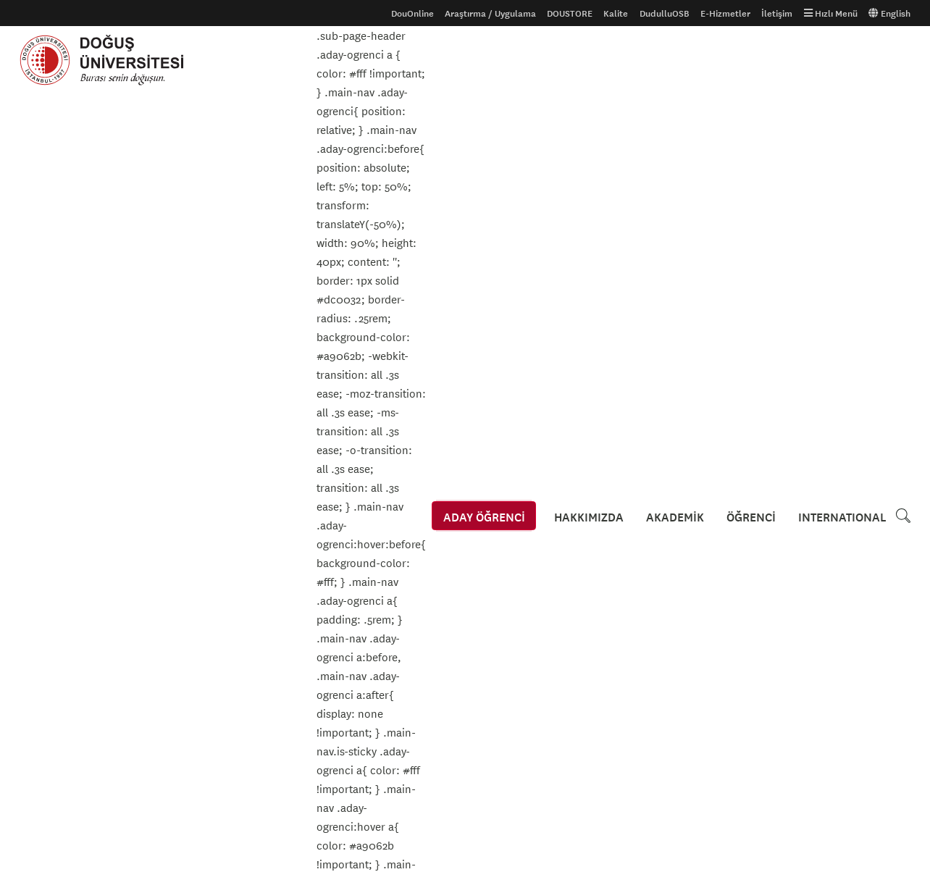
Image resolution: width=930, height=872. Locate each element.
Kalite (615, 13)
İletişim (776, 13)
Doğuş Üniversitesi (109, 60)
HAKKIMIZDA (595, 60)
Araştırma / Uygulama (490, 13)
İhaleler (340, 616)
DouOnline (412, 13)
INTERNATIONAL (842, 60)
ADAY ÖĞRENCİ (493, 60)
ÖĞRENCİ (753, 60)
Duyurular (67, 273)
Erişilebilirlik (349, 593)
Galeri (184, 570)
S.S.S (30, 639)
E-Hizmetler (725, 13)
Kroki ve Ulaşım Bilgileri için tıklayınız (567, 626)
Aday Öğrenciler (52, 570)
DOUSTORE (569, 13)
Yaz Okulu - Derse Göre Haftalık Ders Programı (159, 410)
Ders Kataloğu (49, 616)
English (889, 13)
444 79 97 (518, 760)
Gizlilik (337, 570)
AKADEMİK (679, 60)
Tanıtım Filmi (198, 593)
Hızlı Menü (831, 13)
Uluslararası (45, 593)
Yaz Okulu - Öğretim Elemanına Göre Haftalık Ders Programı (191, 430)
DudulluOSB (665, 13)
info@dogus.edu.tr (540, 792)
